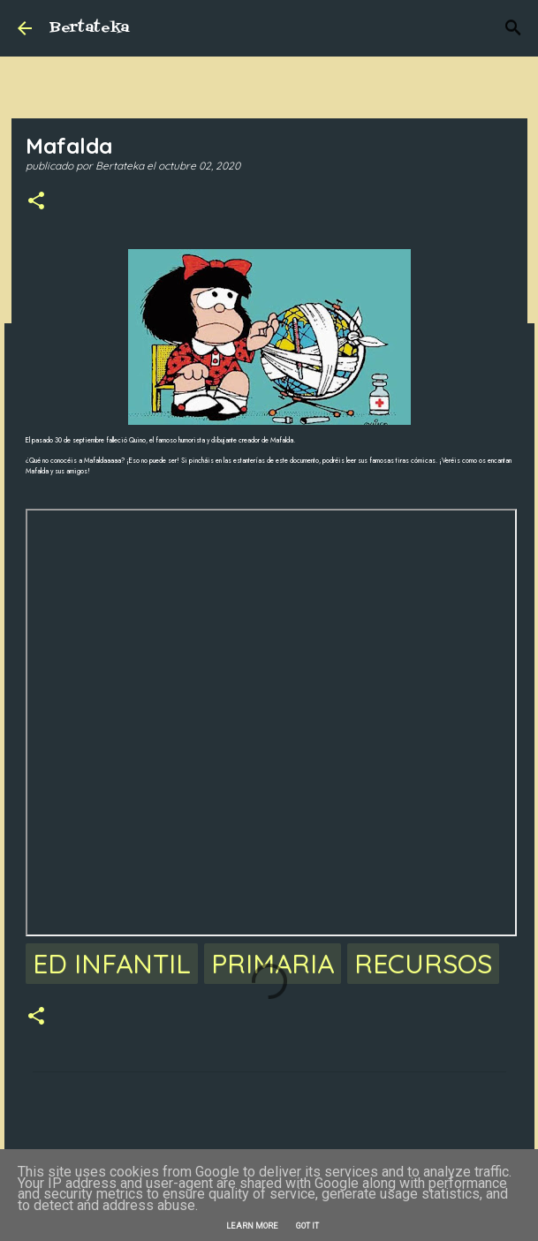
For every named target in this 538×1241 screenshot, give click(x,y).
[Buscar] (513, 28)
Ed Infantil (112, 963)
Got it (307, 1226)
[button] (36, 202)
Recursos (423, 963)
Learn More (252, 1226)
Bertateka (89, 28)
